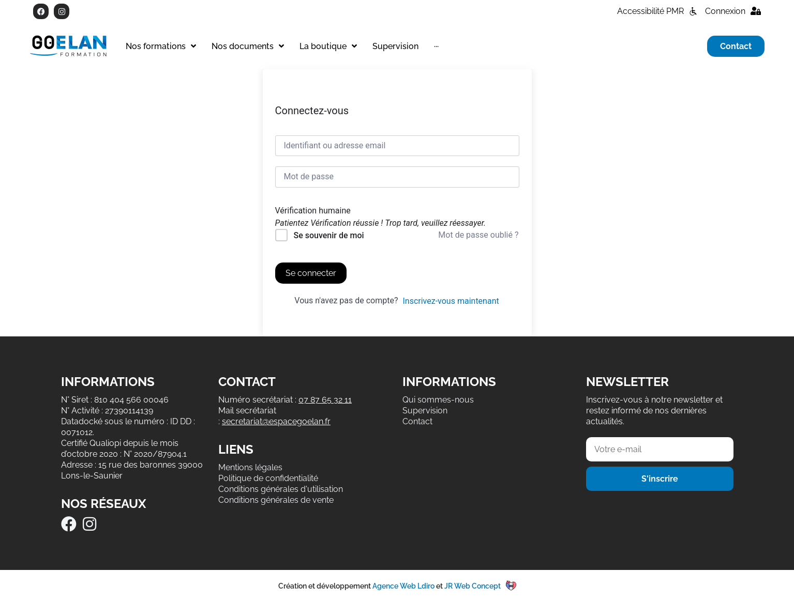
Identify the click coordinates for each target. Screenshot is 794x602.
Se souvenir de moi (328, 235)
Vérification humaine (313, 211)
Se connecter (311, 273)
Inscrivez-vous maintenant (450, 301)
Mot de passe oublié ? (478, 235)
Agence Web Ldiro (403, 586)
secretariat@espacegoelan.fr (276, 421)
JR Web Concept (472, 586)
